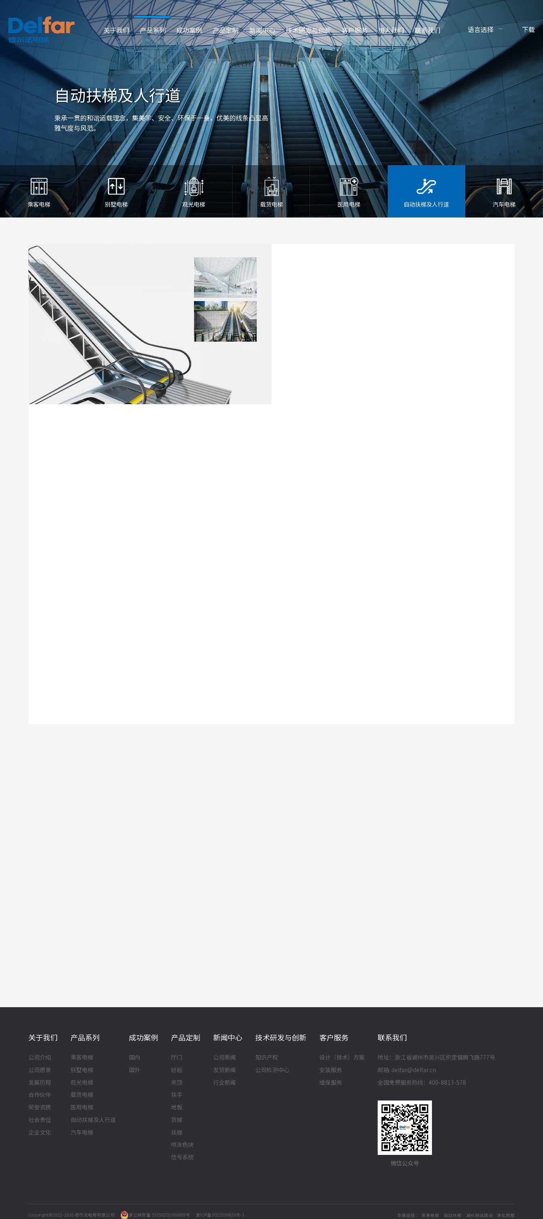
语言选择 (481, 29)
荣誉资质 (39, 1108)
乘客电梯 (82, 1058)
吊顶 (176, 1083)
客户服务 (355, 30)
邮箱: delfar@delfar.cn (407, 1070)
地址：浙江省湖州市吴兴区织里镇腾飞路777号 (436, 1058)
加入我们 (391, 30)
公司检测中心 (272, 1070)
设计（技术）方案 (342, 1058)
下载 (528, 29)
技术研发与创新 (308, 30)
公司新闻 (224, 1058)
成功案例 (189, 30)
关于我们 (116, 30)
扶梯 (176, 1133)
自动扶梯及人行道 (93, 1120)
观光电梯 (82, 1083)
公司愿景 (39, 1070)
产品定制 (226, 30)
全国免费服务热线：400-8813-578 (422, 1083)
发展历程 (39, 1083)
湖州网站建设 (479, 1215)
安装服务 (330, 1070)
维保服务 (330, 1083)
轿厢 (176, 1070)
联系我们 (427, 30)
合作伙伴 (39, 1095)
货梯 (176, 1120)
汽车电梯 (82, 1133)
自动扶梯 (453, 1215)
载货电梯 (82, 1095)
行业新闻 (224, 1083)
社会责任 (39, 1120)
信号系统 (182, 1158)
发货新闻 (224, 1070)
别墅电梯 (82, 1070)
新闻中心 (262, 30)
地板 (176, 1108)
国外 (134, 1070)
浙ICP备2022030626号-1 (220, 1215)
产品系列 (153, 30)
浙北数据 (506, 1215)
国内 (134, 1058)
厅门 (176, 1058)
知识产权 (266, 1058)
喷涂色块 (182, 1145)
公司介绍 (39, 1058)
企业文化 (39, 1133)
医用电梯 (82, 1108)
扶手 (176, 1095)
